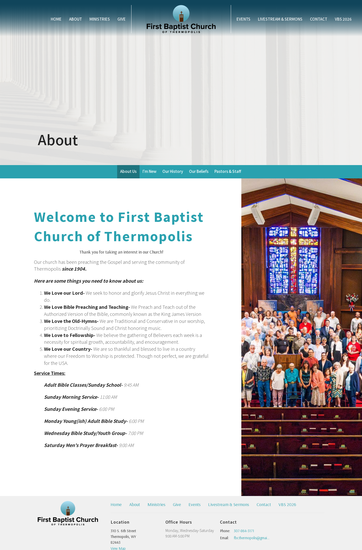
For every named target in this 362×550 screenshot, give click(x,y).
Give (121, 19)
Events (243, 19)
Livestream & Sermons (280, 19)
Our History (172, 171)
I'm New (149, 171)
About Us (128, 171)
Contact (318, 19)
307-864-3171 (244, 530)
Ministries (99, 19)
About (75, 19)
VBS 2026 (343, 19)
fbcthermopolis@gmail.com (252, 537)
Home (56, 19)
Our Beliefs (198, 171)
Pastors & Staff (227, 171)
